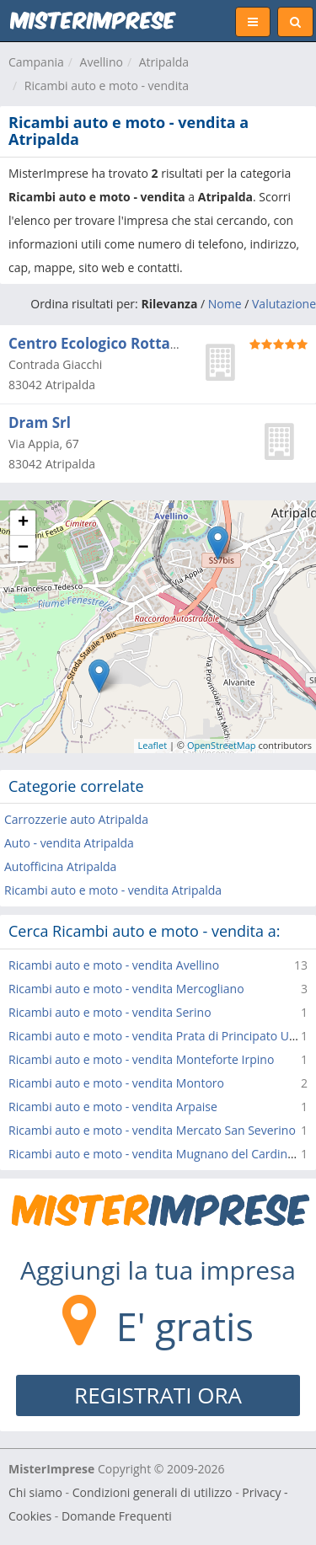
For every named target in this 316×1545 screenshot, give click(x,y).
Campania (36, 62)
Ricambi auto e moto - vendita (106, 86)
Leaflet (153, 745)
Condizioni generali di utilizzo (152, 1492)
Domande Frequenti (117, 1516)
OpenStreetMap (221, 745)
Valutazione (284, 304)
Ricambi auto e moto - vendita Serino (110, 1012)
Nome (225, 304)
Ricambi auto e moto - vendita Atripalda (113, 890)
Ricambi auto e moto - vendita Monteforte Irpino (141, 1059)
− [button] (23, 548)
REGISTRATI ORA (158, 1395)
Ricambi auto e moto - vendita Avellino (113, 965)
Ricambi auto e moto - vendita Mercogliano (126, 989)
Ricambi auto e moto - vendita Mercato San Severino (152, 1130)
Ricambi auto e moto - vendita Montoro (116, 1083)
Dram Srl (39, 422)
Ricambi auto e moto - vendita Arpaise (112, 1107)
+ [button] (23, 523)
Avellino (101, 62)
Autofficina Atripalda (60, 866)
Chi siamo (35, 1492)
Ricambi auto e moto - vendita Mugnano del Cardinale (155, 1154)
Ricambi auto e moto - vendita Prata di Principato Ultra (158, 1036)
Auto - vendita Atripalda (69, 843)
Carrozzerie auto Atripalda (76, 819)
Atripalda (164, 62)
